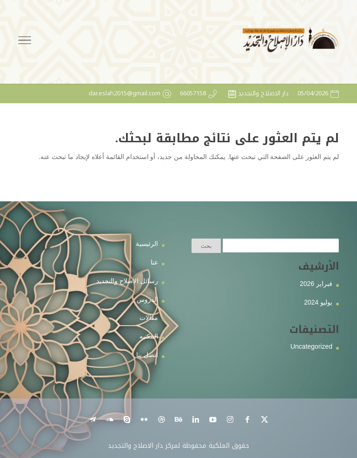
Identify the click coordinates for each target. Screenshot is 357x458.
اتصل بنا (147, 354)
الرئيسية (147, 243)
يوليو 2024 (318, 302)
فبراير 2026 (316, 283)
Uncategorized (311, 346)
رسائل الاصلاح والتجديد (127, 281)
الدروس (147, 299)
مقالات (148, 317)
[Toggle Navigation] (24, 42)
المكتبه (148, 336)
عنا (154, 262)
